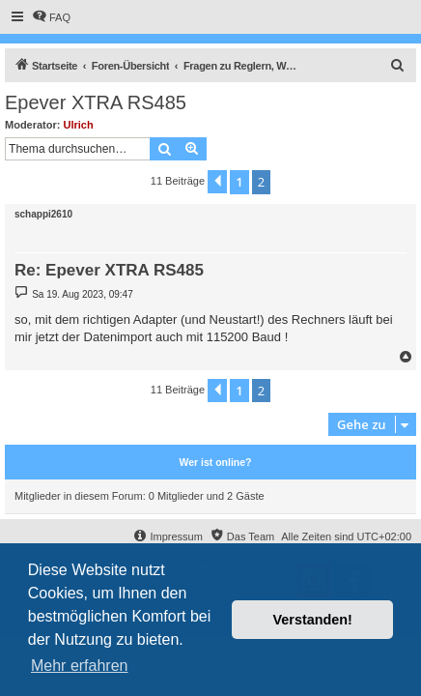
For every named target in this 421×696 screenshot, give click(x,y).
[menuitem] (51, 17)
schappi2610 (43, 214)
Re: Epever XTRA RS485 (109, 270)
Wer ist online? (215, 462)
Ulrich (79, 124)
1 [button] (239, 181)
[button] (217, 181)
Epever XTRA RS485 (95, 102)
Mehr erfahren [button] (79, 665)
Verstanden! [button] (312, 619)
